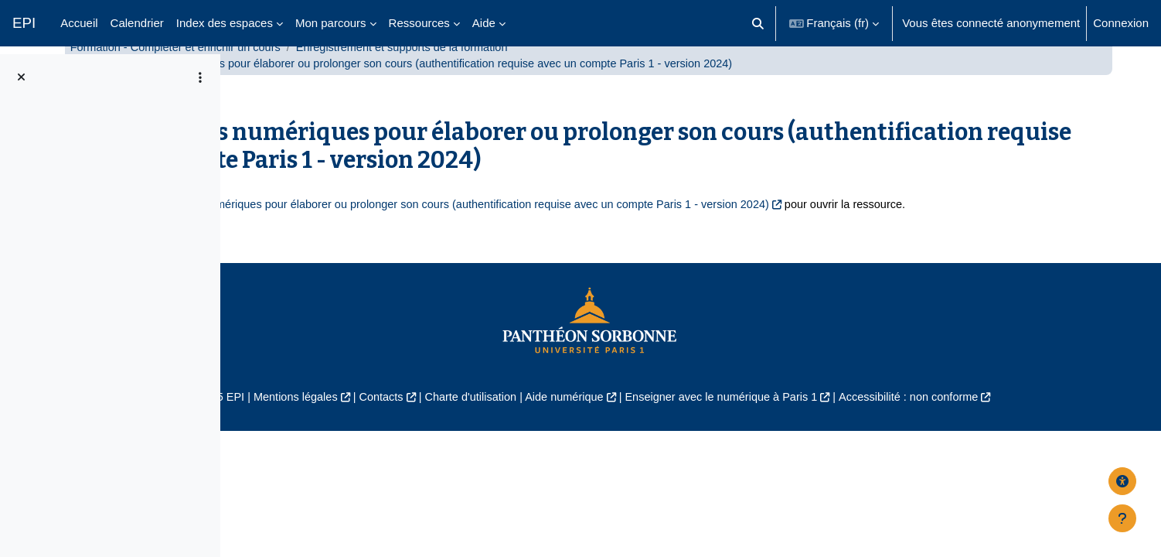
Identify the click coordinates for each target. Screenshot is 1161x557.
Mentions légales (392, 452)
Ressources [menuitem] (419, 22)
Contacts (481, 452)
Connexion (1121, 22)
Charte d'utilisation (574, 452)
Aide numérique (671, 452)
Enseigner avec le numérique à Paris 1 (834, 452)
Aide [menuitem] (483, 22)
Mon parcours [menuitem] (330, 22)
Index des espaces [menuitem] (224, 22)
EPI (24, 23)
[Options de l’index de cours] (200, 77)
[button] (758, 23)
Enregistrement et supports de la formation (628, 83)
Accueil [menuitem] (78, 22)
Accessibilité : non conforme (1028, 452)
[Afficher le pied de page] (1122, 518)
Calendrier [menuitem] (137, 22)
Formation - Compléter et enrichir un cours (395, 83)
